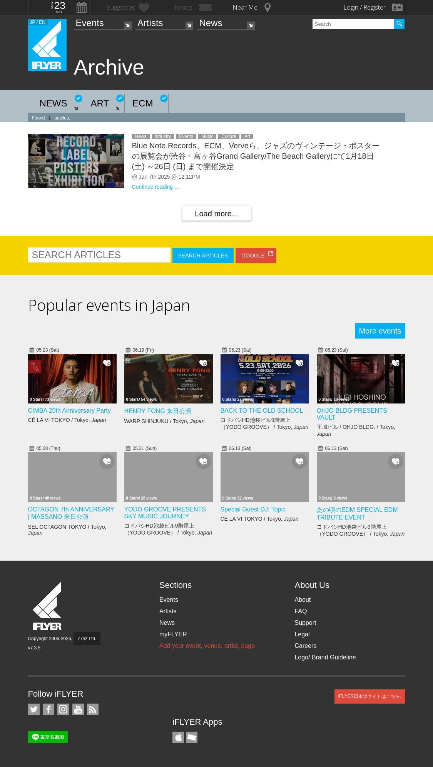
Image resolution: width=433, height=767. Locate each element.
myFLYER (173, 634)
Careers (305, 645)
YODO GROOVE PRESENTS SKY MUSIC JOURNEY (165, 513)
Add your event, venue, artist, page (207, 645)
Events (90, 23)
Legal (301, 634)
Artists (150, 23)
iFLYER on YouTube (78, 709)
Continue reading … (156, 187)
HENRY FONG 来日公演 (158, 411)
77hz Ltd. (86, 638)
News (210, 23)
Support (305, 622)
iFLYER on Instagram (63, 709)
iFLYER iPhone (178, 737)
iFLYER (47, 606)
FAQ (300, 611)
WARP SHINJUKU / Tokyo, (164, 421)
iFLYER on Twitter (34, 709)
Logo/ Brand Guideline (325, 657)
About (302, 599)
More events (380, 331)
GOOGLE (253, 255)
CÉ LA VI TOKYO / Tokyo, (67, 420)
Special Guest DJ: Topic (253, 509)
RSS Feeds (93, 709)
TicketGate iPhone (191, 737)
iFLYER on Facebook (48, 709)
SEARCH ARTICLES (203, 255)
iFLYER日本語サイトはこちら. (369, 696)
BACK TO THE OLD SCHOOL (262, 410)
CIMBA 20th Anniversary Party (69, 410)
